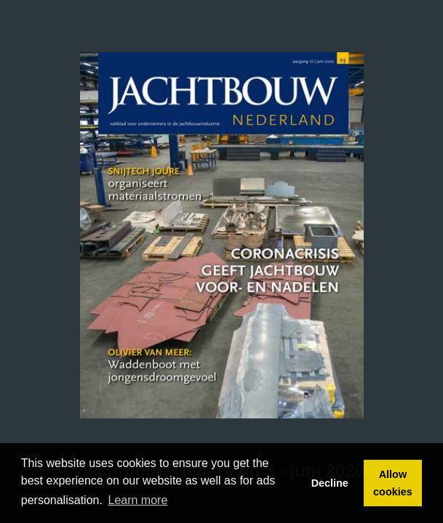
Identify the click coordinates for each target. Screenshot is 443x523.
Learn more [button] (138, 500)
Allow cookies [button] (392, 483)
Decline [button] (329, 483)
